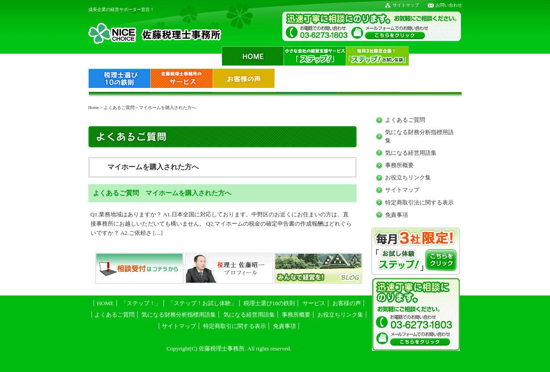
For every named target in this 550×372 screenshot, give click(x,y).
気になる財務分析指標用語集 (179, 314)
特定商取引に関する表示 (234, 326)
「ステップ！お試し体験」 (202, 303)
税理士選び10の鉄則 (269, 303)
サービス (313, 303)
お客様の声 (346, 303)
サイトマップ (406, 5)
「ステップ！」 (141, 303)
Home (93, 107)
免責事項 (396, 215)
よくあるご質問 (119, 107)
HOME (105, 303)
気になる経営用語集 (411, 153)
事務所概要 (399, 165)
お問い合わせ (449, 5)
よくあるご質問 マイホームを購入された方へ (162, 193)
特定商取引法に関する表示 (419, 202)
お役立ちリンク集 (408, 177)
